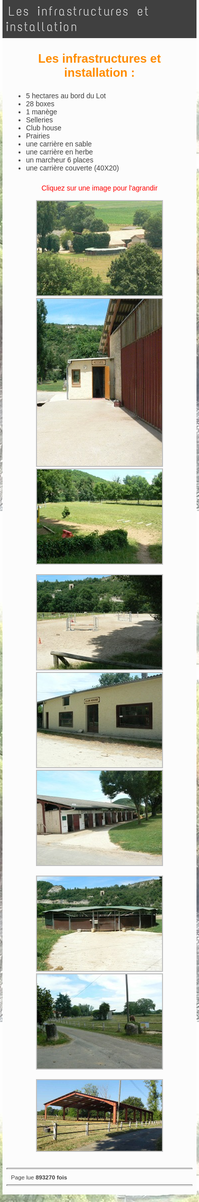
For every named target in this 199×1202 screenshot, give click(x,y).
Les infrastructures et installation (78, 19)
